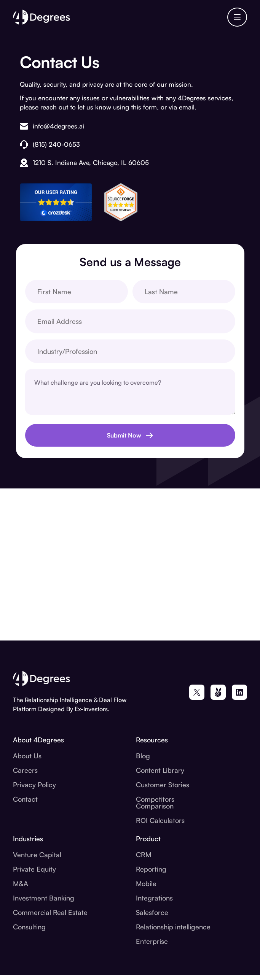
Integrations (154, 897)
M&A (20, 883)
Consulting (29, 926)
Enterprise (152, 941)
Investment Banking (43, 897)
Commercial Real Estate (50, 912)
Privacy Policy (34, 784)
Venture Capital (37, 854)
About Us (27, 755)
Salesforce (152, 912)
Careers (25, 770)
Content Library (160, 770)
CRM (143, 854)
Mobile (146, 883)
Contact (25, 799)
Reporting (151, 869)
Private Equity (34, 869)
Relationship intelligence (173, 926)
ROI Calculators (160, 820)
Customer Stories (162, 784)
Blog (143, 755)
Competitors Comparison (155, 802)
